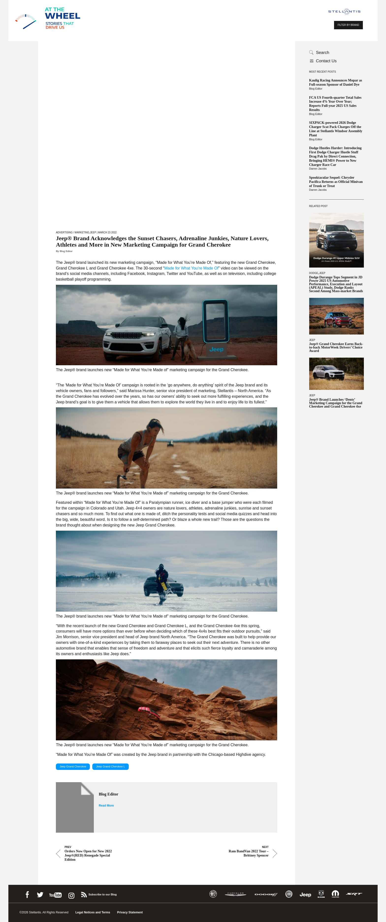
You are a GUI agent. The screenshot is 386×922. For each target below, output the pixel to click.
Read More (106, 805)
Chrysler (235, 894)
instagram (71, 894)
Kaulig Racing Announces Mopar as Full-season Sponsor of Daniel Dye (335, 82)
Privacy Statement (130, 912)
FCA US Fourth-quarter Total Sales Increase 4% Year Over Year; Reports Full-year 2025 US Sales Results (335, 104)
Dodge (313, 273)
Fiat (289, 894)
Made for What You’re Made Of (191, 268)
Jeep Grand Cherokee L (110, 766)
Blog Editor (315, 88)
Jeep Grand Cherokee (73, 766)
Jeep (322, 273)
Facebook (27, 894)
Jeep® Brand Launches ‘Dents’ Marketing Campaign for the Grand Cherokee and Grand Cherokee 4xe (335, 403)
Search (322, 52)
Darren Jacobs (318, 168)
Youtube (55, 894)
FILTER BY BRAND (348, 25)
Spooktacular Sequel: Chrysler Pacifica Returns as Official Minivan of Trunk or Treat (336, 182)
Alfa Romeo (213, 894)
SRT (354, 894)
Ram (321, 894)
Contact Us (326, 61)
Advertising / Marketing (72, 232)
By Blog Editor (64, 251)
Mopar (335, 894)
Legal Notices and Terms (92, 912)
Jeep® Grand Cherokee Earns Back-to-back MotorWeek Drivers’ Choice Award (336, 347)
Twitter (40, 894)
